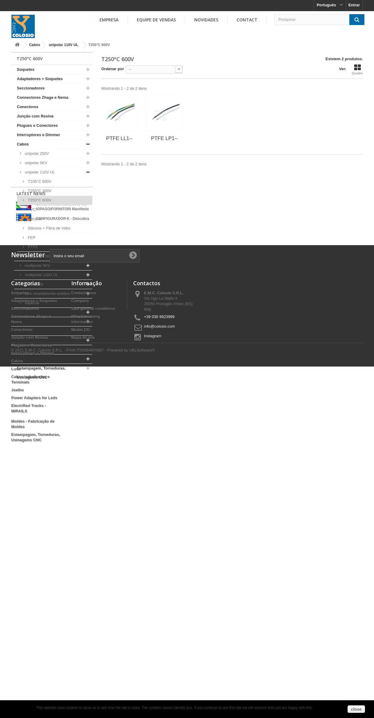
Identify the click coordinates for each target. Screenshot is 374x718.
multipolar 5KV (37, 265)
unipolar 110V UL (63, 45)
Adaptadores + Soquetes (40, 78)
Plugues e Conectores (37, 125)
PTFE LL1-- (119, 138)
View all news (51, 456)
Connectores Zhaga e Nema (42, 97)
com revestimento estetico (47, 293)
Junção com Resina (35, 116)
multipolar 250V (38, 256)
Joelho (23, 331)
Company (80, 540)
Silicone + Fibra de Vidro (48, 228)
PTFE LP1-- (164, 138)
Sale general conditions (93, 548)
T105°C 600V (39, 181)
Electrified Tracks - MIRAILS (43, 349)
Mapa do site (83, 577)
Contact (247, 20)
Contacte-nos (83, 533)
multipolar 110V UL (41, 275)
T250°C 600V (39, 200)
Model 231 (80, 569)
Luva (21, 312)
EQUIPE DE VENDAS (156, 20)
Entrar (354, 5)
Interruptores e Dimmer (38, 135)
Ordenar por (112, 69)
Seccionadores (31, 88)
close (356, 709)
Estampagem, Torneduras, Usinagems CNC (41, 372)
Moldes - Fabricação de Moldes (46, 359)
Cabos (34, 45)
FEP (31, 237)
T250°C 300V (39, 191)
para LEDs (33, 284)
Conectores (27, 107)
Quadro (357, 69)
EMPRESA (109, 20)
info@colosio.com (159, 566)
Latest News (31, 398)
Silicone (34, 219)
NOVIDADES (206, 20)
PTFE (32, 247)
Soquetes (26, 69)
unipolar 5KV (35, 163)
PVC (31, 209)
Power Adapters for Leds (40, 340)
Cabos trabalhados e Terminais (46, 321)
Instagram (152, 576)
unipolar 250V (36, 153)
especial (31, 303)
